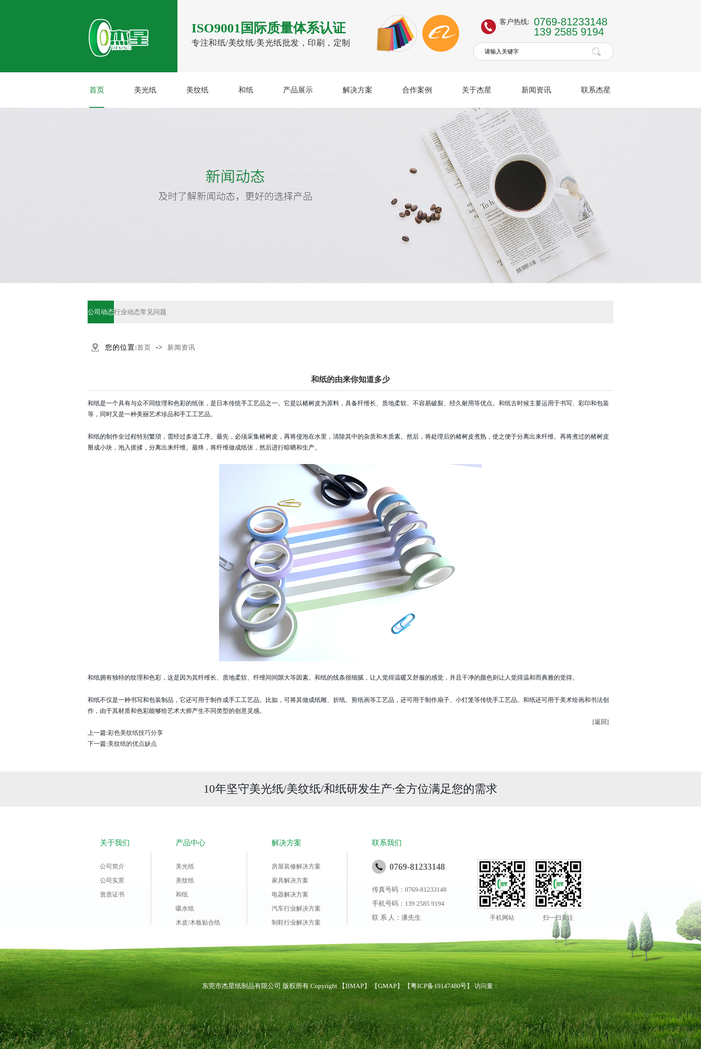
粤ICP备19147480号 (439, 985)
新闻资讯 (536, 90)
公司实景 (112, 880)
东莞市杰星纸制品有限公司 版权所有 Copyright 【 (273, 985)
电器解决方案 (290, 894)
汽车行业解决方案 (296, 908)
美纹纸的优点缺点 (132, 744)
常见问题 (153, 311)
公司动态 (101, 311)
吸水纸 (185, 908)
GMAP (387, 985)
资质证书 (112, 894)
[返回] (600, 722)
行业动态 (127, 311)
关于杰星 (477, 90)
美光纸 (145, 90)
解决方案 (357, 90)
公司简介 (112, 866)
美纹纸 (197, 90)
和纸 (245, 90)
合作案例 (417, 90)
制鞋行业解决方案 (296, 922)
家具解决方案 (290, 880)
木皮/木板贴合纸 (198, 922)
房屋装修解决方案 (296, 866)
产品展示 (298, 90)
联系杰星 (596, 90)
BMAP (354, 985)
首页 (96, 90)
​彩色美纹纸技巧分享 (135, 733)
